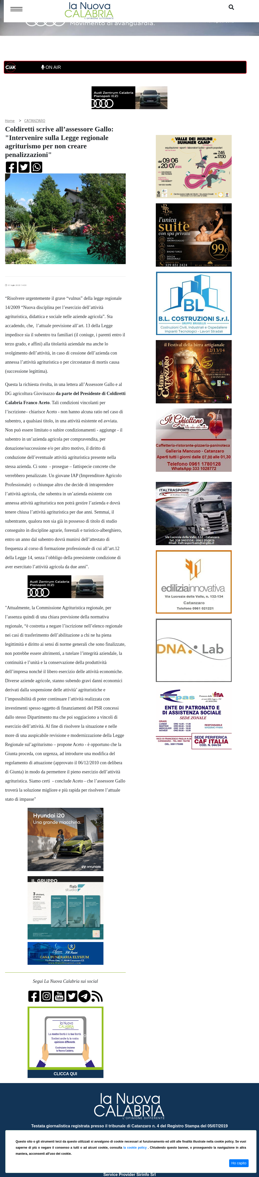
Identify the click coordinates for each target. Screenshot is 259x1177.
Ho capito (238, 1163)
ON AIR (51, 67)
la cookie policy (135, 1147)
